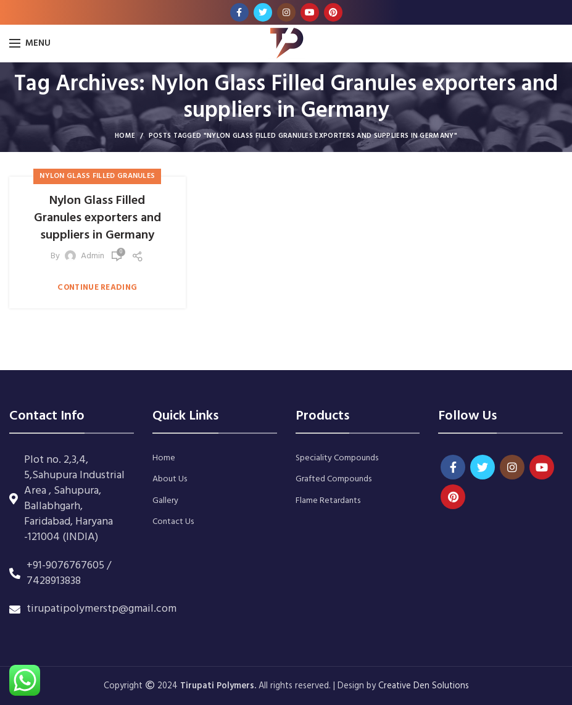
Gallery (165, 501)
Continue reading (97, 288)
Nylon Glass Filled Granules (97, 176)
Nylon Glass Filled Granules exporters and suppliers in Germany (97, 218)
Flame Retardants (328, 501)
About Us (169, 479)
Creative (395, 686)
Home (125, 136)
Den (422, 686)
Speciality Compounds (337, 458)
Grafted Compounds (333, 479)
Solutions (450, 686)
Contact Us (173, 522)
